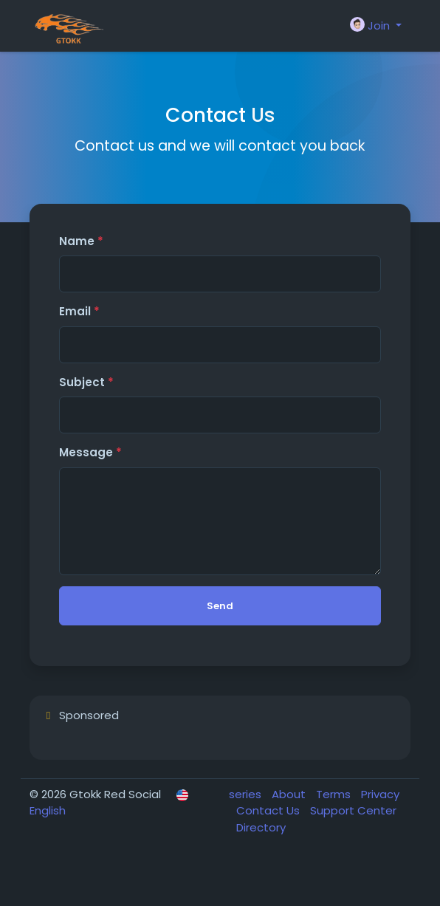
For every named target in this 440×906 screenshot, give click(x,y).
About (290, 794)
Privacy (380, 794)
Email (79, 311)
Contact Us (269, 810)
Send (220, 606)
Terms (335, 794)
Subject (86, 382)
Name (81, 241)
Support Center (353, 810)
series (246, 794)
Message (90, 452)
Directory (261, 827)
